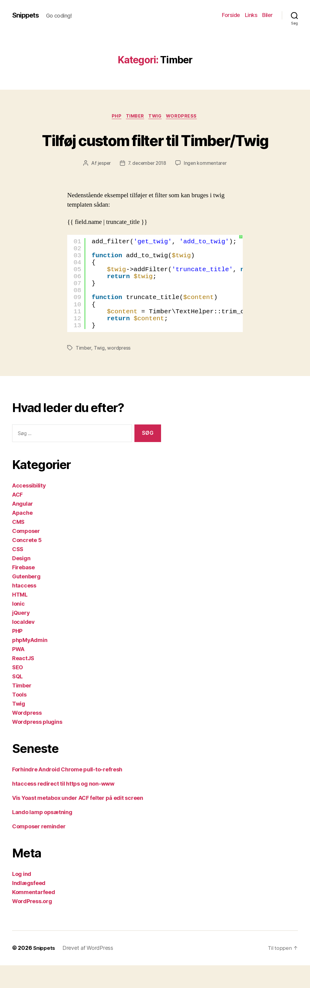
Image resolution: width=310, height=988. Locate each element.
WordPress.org (32, 924)
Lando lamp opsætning (42, 835)
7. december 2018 (147, 186)
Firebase (23, 590)
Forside (231, 15)
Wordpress (185, 116)
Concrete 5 (26, 563)
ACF (17, 517)
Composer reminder (38, 849)
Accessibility (29, 508)
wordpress (119, 371)
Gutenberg (26, 599)
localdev (23, 645)
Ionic (18, 627)
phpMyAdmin (29, 663)
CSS (17, 572)
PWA (18, 672)
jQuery (21, 636)
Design (21, 581)
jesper (103, 186)
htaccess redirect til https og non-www (63, 806)
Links (251, 15)
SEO (17, 690)
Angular (22, 527)
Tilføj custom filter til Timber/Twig (155, 151)
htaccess (24, 608)
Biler (267, 15)
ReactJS (23, 681)
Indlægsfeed (28, 906)
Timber (134, 116)
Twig (156, 116)
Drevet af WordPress (89, 971)
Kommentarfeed (33, 915)
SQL (17, 699)
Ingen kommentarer (207, 186)
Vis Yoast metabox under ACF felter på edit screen (77, 821)
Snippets (26, 15)
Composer (26, 554)
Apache (22, 536)
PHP (114, 116)
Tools (19, 717)
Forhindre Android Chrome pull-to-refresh (67, 792)
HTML (20, 617)
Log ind (21, 897)
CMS (18, 545)
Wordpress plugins (37, 745)
